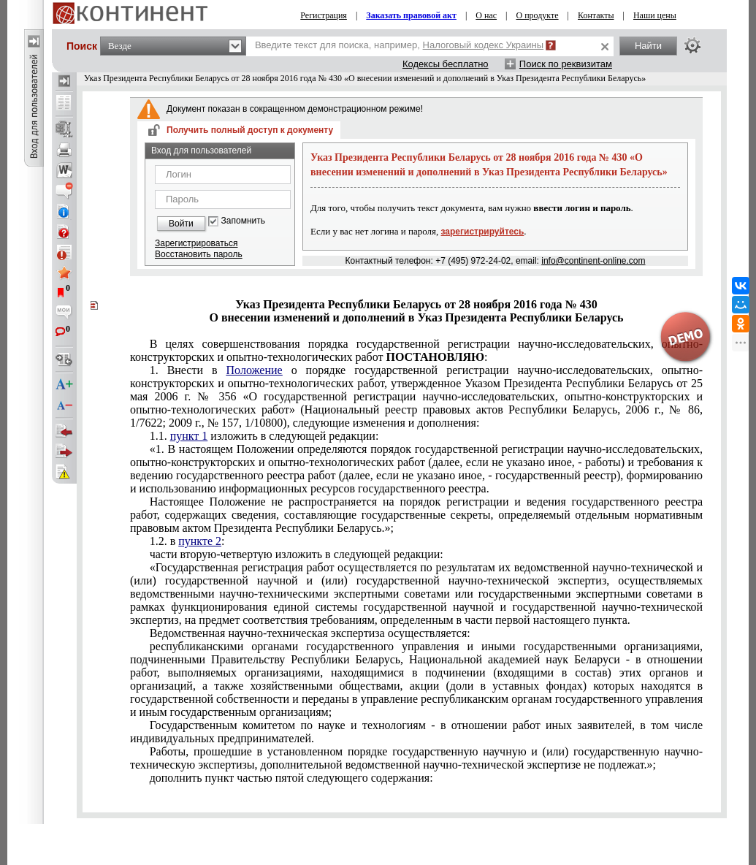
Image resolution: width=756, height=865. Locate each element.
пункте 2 (199, 541)
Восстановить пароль (199, 254)
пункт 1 (189, 436)
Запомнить (243, 221)
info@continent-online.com (593, 261)
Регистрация (323, 15)
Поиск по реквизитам (565, 63)
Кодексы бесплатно (445, 63)
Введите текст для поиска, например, (399, 44)
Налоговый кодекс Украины (483, 44)
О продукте (537, 15)
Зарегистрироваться (196, 243)
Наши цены (654, 15)
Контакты (596, 15)
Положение (254, 370)
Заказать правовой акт (411, 15)
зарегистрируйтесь (482, 231)
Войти (181, 223)
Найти (648, 45)
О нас (486, 15)
